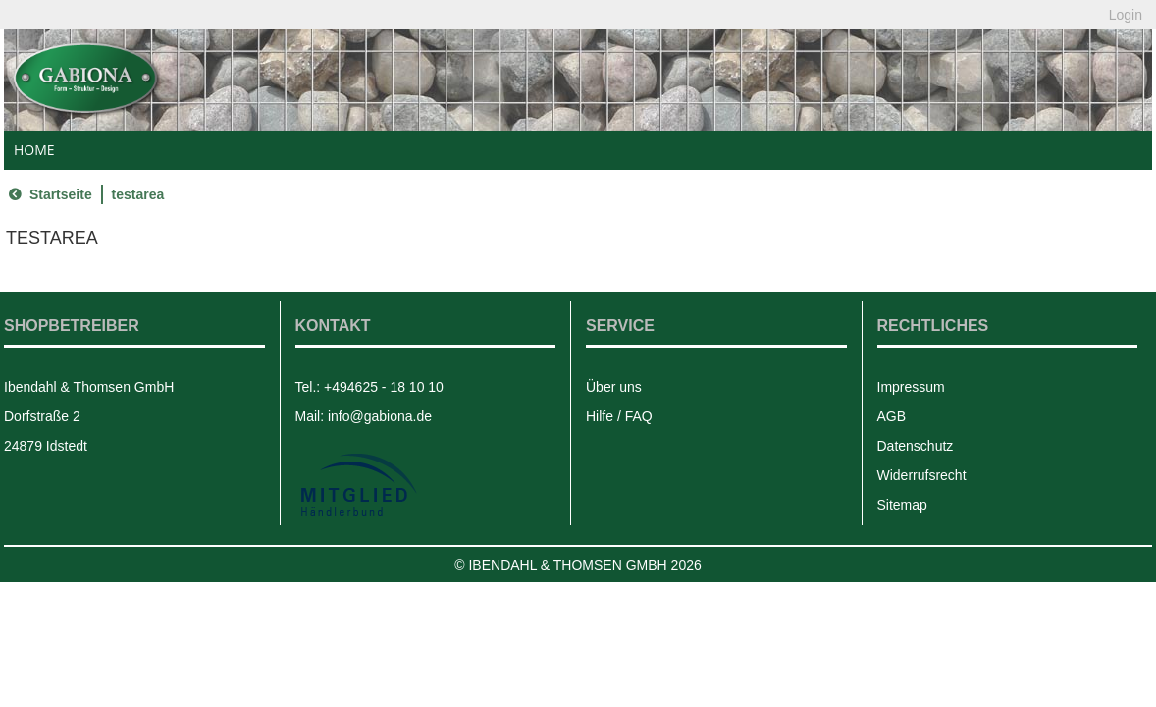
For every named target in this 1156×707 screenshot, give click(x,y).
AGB (892, 416)
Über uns (614, 387)
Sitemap (902, 505)
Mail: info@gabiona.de (364, 416)
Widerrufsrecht (922, 475)
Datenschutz (915, 446)
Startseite (48, 194)
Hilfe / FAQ (619, 416)
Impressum (911, 387)
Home (34, 149)
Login (1125, 15)
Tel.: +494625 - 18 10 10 (369, 387)
